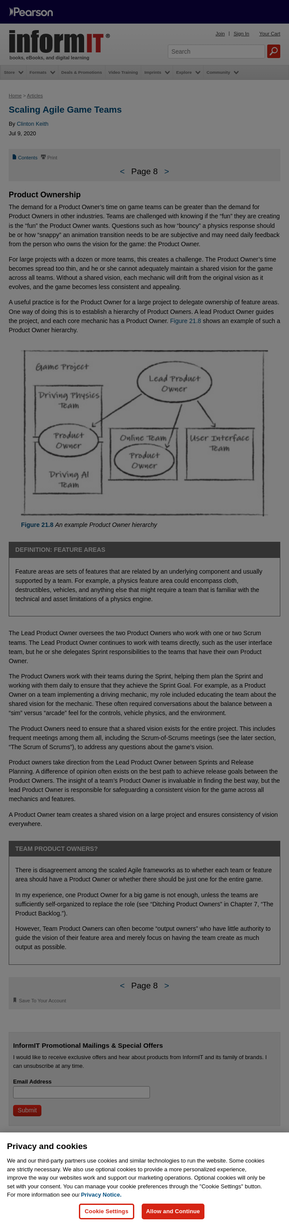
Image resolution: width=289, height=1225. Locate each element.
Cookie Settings (106, 1211)
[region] (144, 1178)
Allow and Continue (173, 1211)
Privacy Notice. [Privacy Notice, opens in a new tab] (101, 1194)
